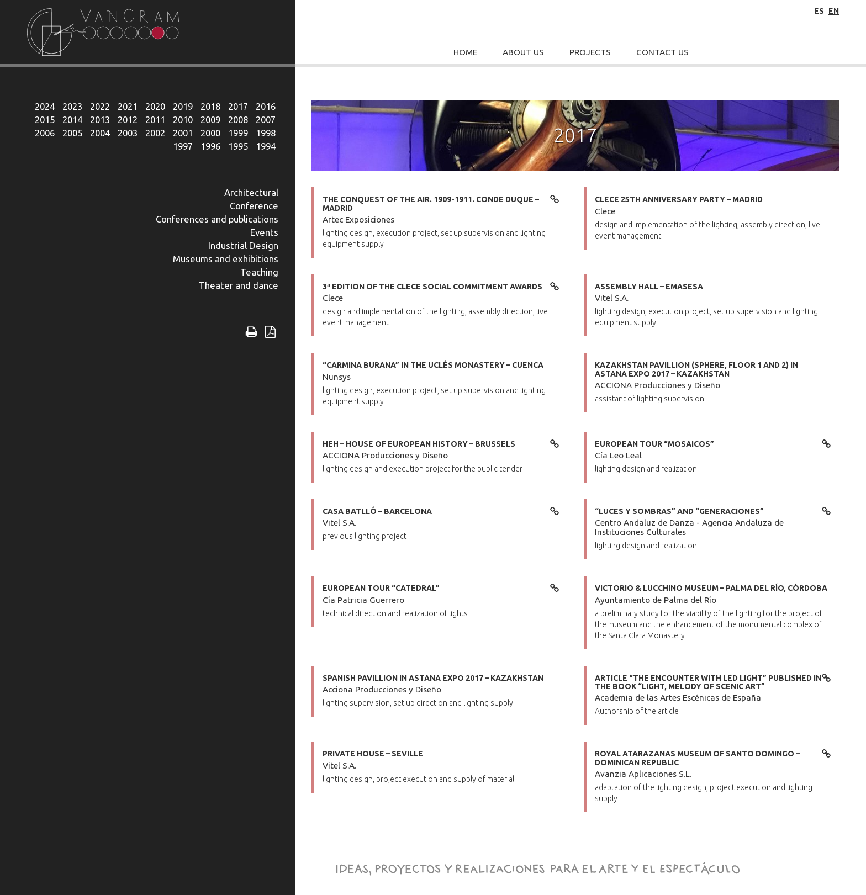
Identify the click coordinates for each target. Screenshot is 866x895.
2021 (128, 106)
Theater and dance (238, 285)
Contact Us (662, 52)
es (819, 11)
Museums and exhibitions (225, 258)
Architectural (251, 192)
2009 (210, 119)
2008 (238, 119)
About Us (523, 52)
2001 (183, 133)
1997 (183, 146)
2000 (210, 133)
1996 (210, 146)
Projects (590, 52)
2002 (155, 133)
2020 (155, 106)
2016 (266, 106)
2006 (45, 133)
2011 (155, 119)
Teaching (259, 272)
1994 (266, 146)
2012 (128, 119)
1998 (266, 133)
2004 (100, 133)
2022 (100, 106)
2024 (45, 106)
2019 (183, 106)
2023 (72, 106)
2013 (100, 119)
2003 (128, 133)
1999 (238, 133)
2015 (45, 119)
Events (264, 232)
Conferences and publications (217, 219)
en (833, 11)
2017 (238, 106)
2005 (72, 133)
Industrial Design (243, 245)
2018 (210, 106)
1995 (238, 146)
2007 (266, 119)
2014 (72, 119)
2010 (183, 119)
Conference (254, 205)
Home (465, 52)
